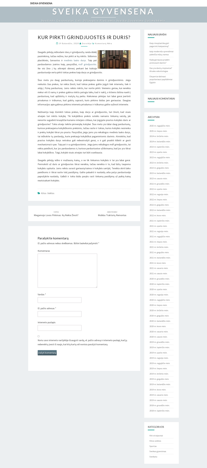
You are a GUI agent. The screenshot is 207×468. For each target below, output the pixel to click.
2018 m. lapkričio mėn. (160, 410)
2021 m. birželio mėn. (159, 247)
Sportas (153, 446)
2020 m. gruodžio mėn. (160, 278)
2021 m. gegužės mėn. (159, 252)
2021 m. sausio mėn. (158, 273)
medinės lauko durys (75, 60)
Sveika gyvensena (41, 3)
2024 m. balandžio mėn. (160, 141)
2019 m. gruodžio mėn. (160, 342)
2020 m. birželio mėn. (159, 310)
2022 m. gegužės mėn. (159, 204)
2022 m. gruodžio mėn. (160, 183)
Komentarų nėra (103, 43)
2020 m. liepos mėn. (158, 305)
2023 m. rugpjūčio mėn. (160, 157)
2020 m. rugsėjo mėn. (159, 294)
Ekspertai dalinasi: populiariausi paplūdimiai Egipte (161, 79)
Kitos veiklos (47, 193)
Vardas (42, 294)
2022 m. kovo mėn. (158, 215)
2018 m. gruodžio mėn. (160, 405)
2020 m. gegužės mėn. (159, 315)
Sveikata (153, 456)
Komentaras (44, 250)
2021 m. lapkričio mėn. (160, 220)
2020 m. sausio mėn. (158, 336)
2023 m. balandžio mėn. (160, 173)
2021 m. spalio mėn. (158, 226)
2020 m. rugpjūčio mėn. (160, 300)
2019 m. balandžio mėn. (160, 384)
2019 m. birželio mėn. (159, 373)
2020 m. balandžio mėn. (160, 321)
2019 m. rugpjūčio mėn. (160, 363)
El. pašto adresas (47, 308)
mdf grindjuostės (87, 64)
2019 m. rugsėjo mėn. (159, 358)
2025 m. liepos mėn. (158, 131)
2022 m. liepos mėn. (158, 199)
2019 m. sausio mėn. (158, 400)
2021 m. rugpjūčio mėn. (160, 236)
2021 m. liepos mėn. (158, 241)
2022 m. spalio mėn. (158, 189)
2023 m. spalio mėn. (158, 152)
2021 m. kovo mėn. (158, 263)
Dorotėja (86, 43)
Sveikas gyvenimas (158, 451)
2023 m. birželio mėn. (159, 162)
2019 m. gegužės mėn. (159, 379)
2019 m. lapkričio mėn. (160, 347)
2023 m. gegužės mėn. (159, 168)
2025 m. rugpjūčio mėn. (160, 125)
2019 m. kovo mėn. (158, 389)
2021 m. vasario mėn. (159, 268)
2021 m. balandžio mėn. (160, 257)
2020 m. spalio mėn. (158, 289)
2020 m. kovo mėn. (158, 326)
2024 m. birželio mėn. (159, 136)
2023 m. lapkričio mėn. (160, 146)
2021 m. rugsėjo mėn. (159, 231)
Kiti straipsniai (156, 435)
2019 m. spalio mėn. (158, 352)
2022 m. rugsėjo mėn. (159, 194)
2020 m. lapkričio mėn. (160, 284)
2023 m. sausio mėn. (158, 178)
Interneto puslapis (47, 322)
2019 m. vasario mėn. (159, 395)
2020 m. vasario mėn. (159, 331)
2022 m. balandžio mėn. (160, 210)
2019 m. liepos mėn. (158, 368)
